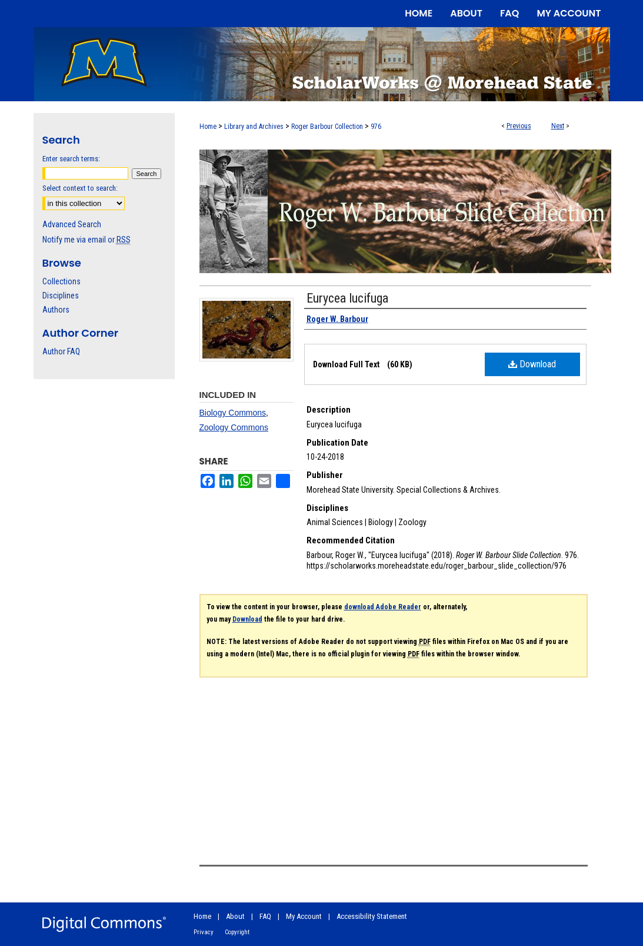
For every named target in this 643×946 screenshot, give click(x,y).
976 (376, 126)
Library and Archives (254, 126)
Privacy (204, 932)
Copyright (237, 932)
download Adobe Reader (382, 607)
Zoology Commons (234, 427)
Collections (61, 281)
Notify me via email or (86, 239)
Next (557, 126)
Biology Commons (232, 412)
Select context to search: (80, 188)
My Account (304, 916)
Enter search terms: (71, 158)
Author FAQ (61, 351)
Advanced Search (71, 224)
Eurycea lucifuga (347, 298)
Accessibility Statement (372, 916)
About (235, 916)
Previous (519, 126)
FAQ (265, 916)
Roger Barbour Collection (327, 126)
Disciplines (60, 295)
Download (532, 364)
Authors (55, 309)
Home (207, 126)
